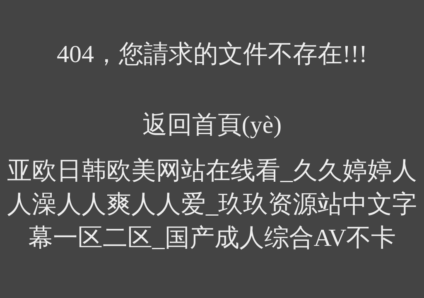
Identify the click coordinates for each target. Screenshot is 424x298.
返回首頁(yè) (212, 124)
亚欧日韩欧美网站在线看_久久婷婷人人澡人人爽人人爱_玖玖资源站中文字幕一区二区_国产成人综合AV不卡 (212, 204)
